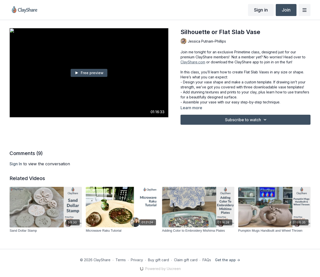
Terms (121, 260)
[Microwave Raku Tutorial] (122, 230)
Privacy (137, 260)
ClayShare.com (192, 62)
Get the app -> (227, 260)
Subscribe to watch (246, 120)
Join (286, 10)
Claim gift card (186, 260)
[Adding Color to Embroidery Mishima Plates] (198, 230)
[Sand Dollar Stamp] (46, 230)
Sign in (261, 10)
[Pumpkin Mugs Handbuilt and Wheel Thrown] (274, 230)
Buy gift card (158, 260)
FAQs (206, 260)
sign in (16, 163)
